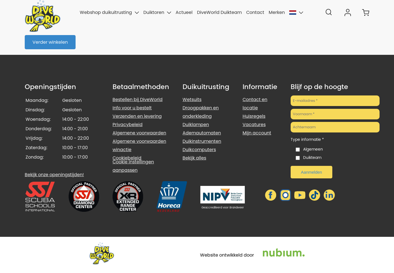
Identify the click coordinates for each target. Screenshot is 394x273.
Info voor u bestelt (132, 108)
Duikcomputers (199, 149)
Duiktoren (157, 12)
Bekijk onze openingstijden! (54, 174)
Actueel (184, 12)
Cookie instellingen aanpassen (133, 166)
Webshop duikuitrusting (109, 12)
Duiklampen (196, 124)
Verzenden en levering (137, 116)
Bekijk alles (194, 158)
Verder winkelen (50, 42)
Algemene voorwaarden (139, 133)
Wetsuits (192, 99)
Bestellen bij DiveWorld (138, 99)
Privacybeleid (128, 124)
